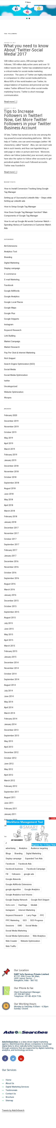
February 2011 (10, 808)
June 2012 (8, 763)
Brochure (8, 1097)
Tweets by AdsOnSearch (13, 1110)
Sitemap (7, 1100)
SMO (20, 925)
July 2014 (8, 690)
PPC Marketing (12, 920)
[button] (27, 18)
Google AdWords (12, 290)
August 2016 (10, 583)
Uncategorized (10, 386)
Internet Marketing (26, 910)
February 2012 (10, 786)
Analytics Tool (10, 251)
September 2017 (11, 544)
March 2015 (9, 645)
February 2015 (10, 651)
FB (7, 874)
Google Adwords (13, 879)
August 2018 (10, 488)
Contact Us (9, 1093)
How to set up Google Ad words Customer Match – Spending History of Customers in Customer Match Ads (27, 225)
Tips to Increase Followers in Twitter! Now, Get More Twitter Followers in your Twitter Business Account (27, 119)
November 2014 (11, 668)
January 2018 (10, 522)
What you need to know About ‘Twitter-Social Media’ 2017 (26, 49)
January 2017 (10, 555)
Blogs (8, 853)
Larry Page (31, 915)
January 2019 (10, 460)
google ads (29, 874)
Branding (8, 257)
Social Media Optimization (16, 375)
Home (6, 1079)
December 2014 (11, 662)
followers (16, 874)
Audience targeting (39, 848)
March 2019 (9, 449)
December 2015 (11, 600)
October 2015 (10, 606)
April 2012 (8, 774)
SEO (25, 920)
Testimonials (9, 1090)
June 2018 (8, 493)
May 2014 (8, 701)
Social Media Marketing (16, 930)
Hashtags (22, 905)
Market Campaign (12, 341)
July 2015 (8, 623)
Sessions (10, 925)
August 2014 (10, 685)
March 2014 (9, 713)
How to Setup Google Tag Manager (20, 206)
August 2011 (10, 797)
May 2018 (8, 499)
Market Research (12, 347)
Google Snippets (11, 318)
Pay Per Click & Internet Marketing (19, 352)
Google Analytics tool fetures (19, 894)
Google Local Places (13, 302)
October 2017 (10, 539)
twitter (7, 380)
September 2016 (11, 578)
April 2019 (8, 443)
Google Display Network (16, 899)
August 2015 (10, 617)
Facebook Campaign (36, 868)
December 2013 (11, 729)
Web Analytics (39, 935)
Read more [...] (10, 101)
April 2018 (8, 505)
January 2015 (10, 656)
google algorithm (13, 889)
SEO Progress (36, 920)
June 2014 (8, 696)
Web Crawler (11, 941)
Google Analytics (11, 296)
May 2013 (8, 741)
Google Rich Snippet (40, 899)
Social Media (10, 369)
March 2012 (9, 780)
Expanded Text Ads (34, 858)
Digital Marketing (11, 262)
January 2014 (10, 724)
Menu (28, 2)
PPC (42, 915)
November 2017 (11, 533)
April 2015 (8, 640)
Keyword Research (12, 330)
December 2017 (11, 527)
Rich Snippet (9, 358)
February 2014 (10, 718)
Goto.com (10, 905)
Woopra (7, 397)
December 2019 (11, 420)
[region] (28, 12)
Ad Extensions (10, 245)
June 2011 (8, 802)
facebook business (14, 868)
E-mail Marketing (11, 279)
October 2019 (10, 432)
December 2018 (11, 465)
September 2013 (11, 735)
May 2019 (8, 437)
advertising (10, 848)
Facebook (8, 285)
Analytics (23, 848)
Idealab (34, 905)
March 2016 (9, 589)
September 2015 (11, 611)
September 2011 (11, 791)
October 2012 (10, 758)
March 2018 (9, 510)
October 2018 (10, 477)
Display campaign (12, 268)
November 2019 (11, 426)
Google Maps (10, 307)
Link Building (9, 335)
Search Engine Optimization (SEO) (19, 363)
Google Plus (9, 313)
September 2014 (11, 679)
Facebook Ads (25, 863)
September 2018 (11, 482)
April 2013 (8, 746)
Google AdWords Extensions (19, 884)
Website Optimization (13, 391)
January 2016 (10, 595)
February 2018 (10, 516)
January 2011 (10, 814)
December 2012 (11, 752)
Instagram (8, 324)
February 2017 (10, 550)
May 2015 (8, 634)
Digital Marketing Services (15, 1086)
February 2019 (10, 454)
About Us (8, 1083)
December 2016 (11, 561)
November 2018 (11, 471)
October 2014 (10, 673)
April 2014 (8, 707)
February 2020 (10, 415)
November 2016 (11, 567)
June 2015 (8, 628)
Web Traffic (11, 946)
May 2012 (8, 769)
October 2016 (10, 572)
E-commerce (10, 273)
